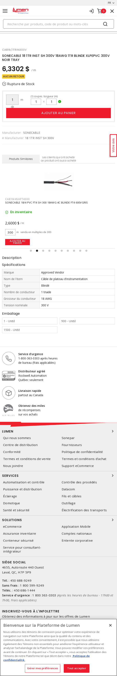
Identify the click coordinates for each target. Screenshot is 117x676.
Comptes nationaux (77, 533)
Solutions (58, 520)
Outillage (68, 503)
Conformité (12, 452)
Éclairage (10, 496)
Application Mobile (76, 526)
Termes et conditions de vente (27, 459)
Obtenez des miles (31, 406)
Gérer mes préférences (42, 668)
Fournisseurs (72, 445)
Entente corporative (77, 540)
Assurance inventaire (19, 533)
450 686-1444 (24, 590)
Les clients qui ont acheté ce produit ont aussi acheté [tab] (58, 159)
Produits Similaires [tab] (21, 159)
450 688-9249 (20, 580)
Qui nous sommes (17, 438)
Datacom (68, 489)
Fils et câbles (72, 496)
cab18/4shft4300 (17, 199)
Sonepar (68, 438)
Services (58, 475)
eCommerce (12, 526)
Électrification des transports (84, 510)
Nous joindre (13, 466)
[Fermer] (110, 625)
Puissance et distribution (22, 489)
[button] (31, 251)
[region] (58, 647)
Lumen (58, 431)
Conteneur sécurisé (18, 540)
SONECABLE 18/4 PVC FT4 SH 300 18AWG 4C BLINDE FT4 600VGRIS (46, 202)
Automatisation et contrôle (24, 482)
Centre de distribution (20, 445)
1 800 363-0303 (44, 595)
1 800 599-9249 (32, 585)
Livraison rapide (29, 391)
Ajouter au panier (58, 113)
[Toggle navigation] (5, 11)
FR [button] (109, 3)
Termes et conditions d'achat (84, 459)
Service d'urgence (30, 354)
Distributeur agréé (31, 371)
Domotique (11, 503)
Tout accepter (76, 668)
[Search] (58, 24)
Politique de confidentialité (82, 452)
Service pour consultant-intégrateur (22, 549)
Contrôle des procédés (79, 482)
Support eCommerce (78, 466)
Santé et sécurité (16, 510)
